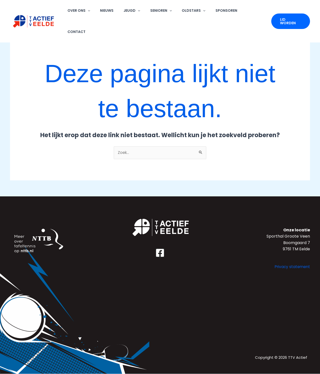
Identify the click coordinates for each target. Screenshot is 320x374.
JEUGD (140, 11)
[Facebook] (160, 253)
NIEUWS (119, 11)
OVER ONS (93, 11)
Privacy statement (291, 267)
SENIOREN (167, 11)
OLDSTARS (196, 11)
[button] (290, 12)
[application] (102, 11)
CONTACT (253, 11)
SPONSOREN (226, 11)
